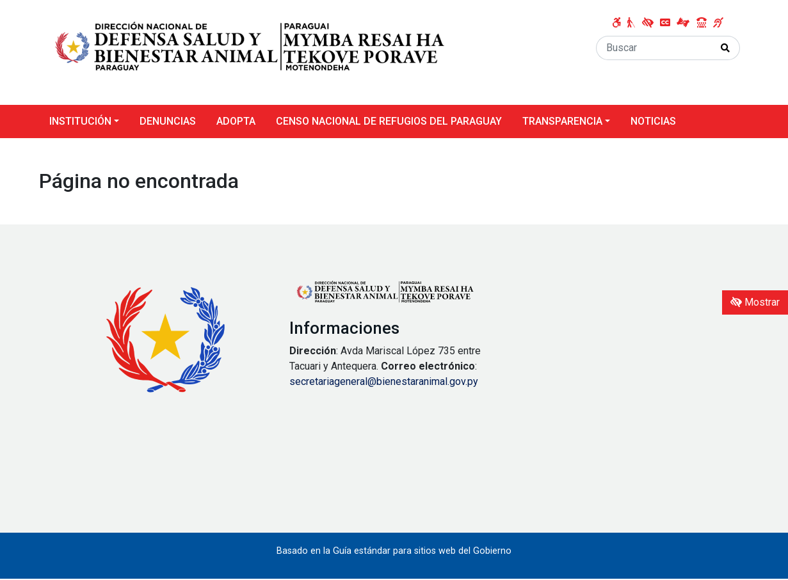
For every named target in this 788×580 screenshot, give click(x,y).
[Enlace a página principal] (250, 51)
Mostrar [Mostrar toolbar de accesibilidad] (755, 302)
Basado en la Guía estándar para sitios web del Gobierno (394, 550)
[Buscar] (654, 48)
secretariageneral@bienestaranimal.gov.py (383, 381)
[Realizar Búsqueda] (725, 48)
